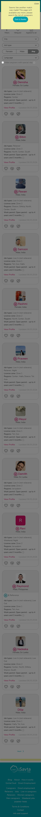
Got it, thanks (20, 19)
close (36, 3)
